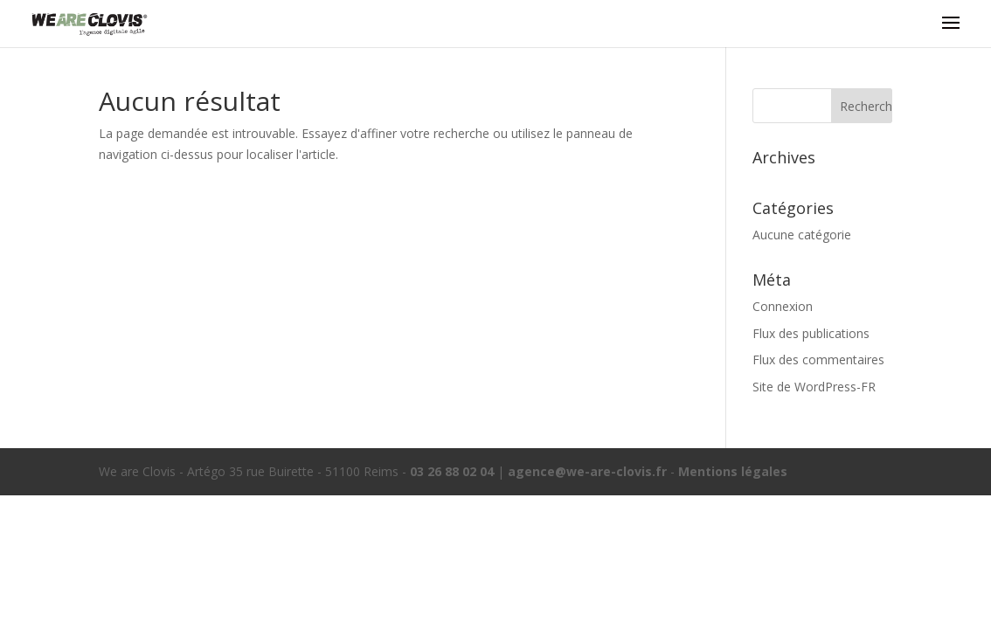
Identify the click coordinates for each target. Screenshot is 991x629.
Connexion (782, 306)
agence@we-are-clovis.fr (587, 471)
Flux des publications (811, 333)
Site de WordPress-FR (814, 386)
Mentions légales (732, 471)
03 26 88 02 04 (452, 471)
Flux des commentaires (818, 359)
